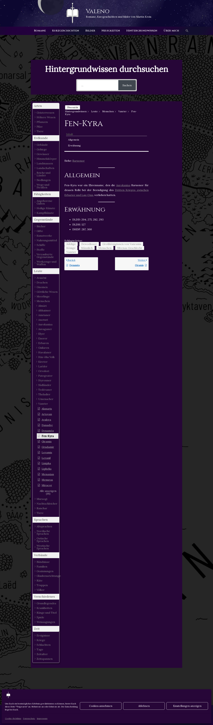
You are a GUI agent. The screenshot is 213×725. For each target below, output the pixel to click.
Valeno (97, 11)
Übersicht (72, 107)
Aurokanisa (123, 157)
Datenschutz (29, 718)
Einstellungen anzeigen (187, 706)
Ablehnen (144, 706)
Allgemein (163, 111)
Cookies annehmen (100, 706)
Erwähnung (164, 117)
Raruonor (78, 133)
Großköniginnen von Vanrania (122, 216)
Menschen (104, 220)
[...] (97, 85)
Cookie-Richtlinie (13, 718)
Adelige (71, 216)
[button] (184, 31)
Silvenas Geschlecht (129, 220)
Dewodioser (89, 216)
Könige (70, 220)
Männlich (87, 220)
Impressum (42, 718)
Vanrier (71, 224)
